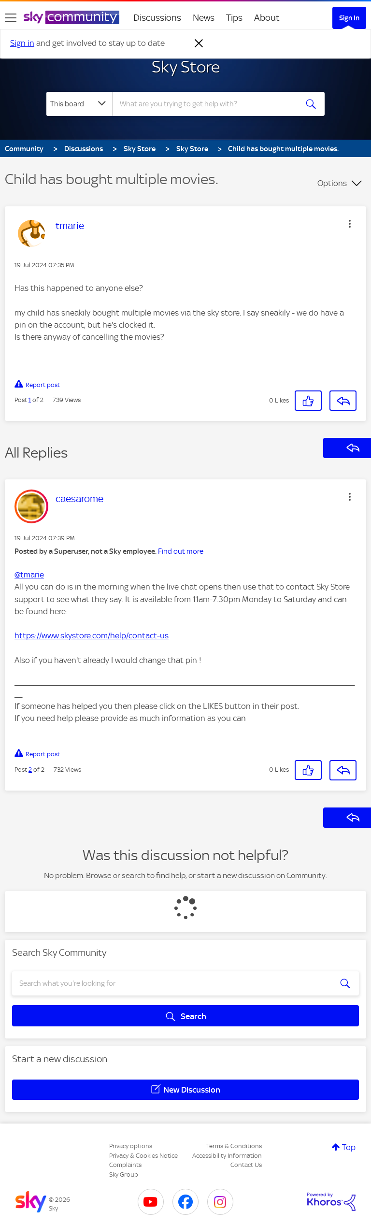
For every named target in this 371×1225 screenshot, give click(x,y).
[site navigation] (10, 18)
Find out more (180, 551)
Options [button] (332, 183)
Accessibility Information (227, 1155)
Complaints (125, 1164)
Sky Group (123, 1174)
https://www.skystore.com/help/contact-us (91, 635)
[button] (350, 224)
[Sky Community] (71, 17)
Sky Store (186, 66)
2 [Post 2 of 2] (30, 769)
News (203, 17)
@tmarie (29, 574)
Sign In (349, 18)
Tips (234, 17)
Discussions (157, 17)
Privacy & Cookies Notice (143, 1155)
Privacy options (130, 1146)
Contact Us (246, 1164)
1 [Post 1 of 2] (30, 400)
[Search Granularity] (79, 104)
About (267, 17)
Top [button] (349, 1147)
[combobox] (208, 104)
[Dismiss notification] (199, 43)
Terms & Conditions (234, 1146)
